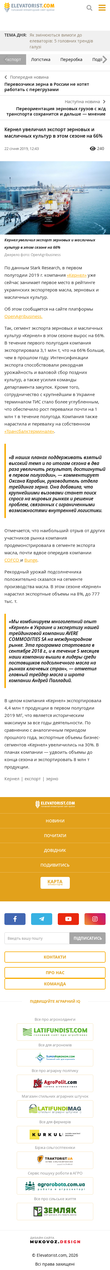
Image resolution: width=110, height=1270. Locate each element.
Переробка (71, 59)
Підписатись (88, 938)
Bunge (30, 560)
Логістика (40, 59)
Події (97, 59)
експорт (33, 778)
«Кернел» (77, 275)
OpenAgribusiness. (23, 316)
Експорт (13, 59)
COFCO (12, 560)
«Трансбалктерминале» (29, 431)
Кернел (11, 778)
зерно (52, 778)
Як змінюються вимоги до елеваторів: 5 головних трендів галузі (61, 41)
